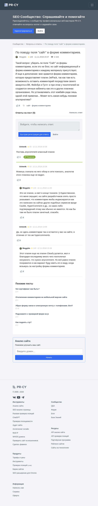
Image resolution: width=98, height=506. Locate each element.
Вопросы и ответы (34, 44)
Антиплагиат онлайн (21, 429)
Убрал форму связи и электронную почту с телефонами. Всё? (44, 306)
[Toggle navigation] (92, 5)
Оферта (16, 496)
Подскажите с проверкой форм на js (32, 314)
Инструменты (18, 461)
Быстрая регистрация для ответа (34, 134)
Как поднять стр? (23, 322)
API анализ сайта (58, 432)
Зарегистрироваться (23, 31)
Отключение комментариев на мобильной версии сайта (41, 297)
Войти (40, 31)
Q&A (53, 406)
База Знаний (56, 417)
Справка (16, 492)
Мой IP (15, 433)
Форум (53, 410)
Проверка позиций (22, 465)
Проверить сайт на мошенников (25, 441)
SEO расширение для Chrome (25, 473)
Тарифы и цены (19, 458)
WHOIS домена (19, 437)
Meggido (22, 57)
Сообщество (18, 44)
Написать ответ (75, 113)
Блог (53, 414)
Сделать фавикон (20, 444)
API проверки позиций (60, 436)
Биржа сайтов (18, 469)
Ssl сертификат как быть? (27, 289)
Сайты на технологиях (60, 448)
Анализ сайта (22, 341)
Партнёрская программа (61, 440)
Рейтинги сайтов (57, 444)
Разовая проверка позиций (23, 414)
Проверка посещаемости (22, 421)
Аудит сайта (17, 425)
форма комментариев (41, 106)
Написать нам (18, 488)
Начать (49, 357)
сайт (28, 106)
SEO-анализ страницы (22, 410)
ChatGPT (16, 417)
